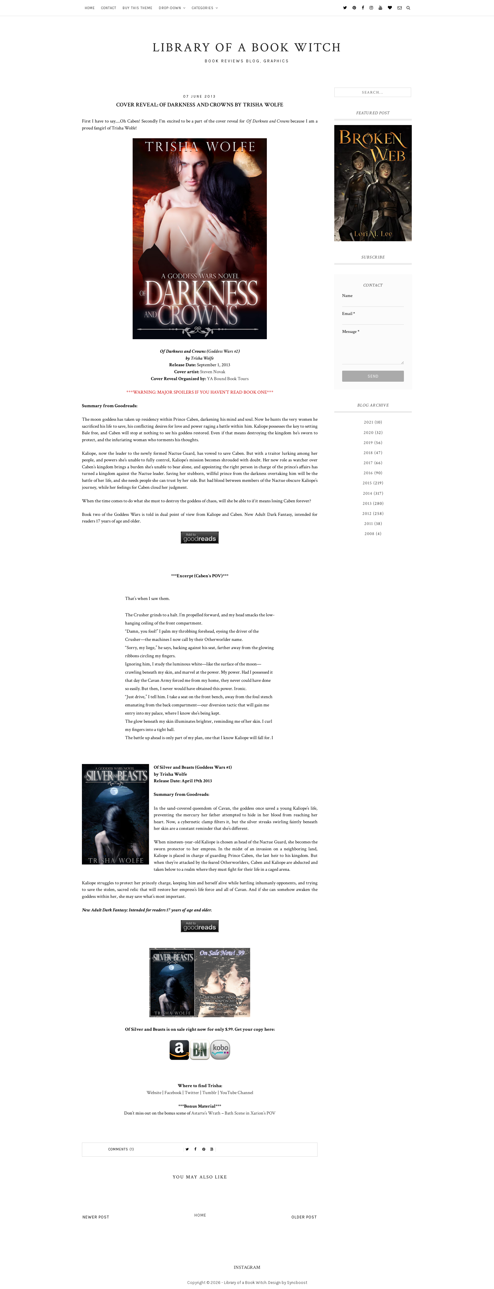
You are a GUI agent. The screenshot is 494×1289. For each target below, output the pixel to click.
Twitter (192, 1092)
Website (153, 1092)
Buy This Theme (137, 8)
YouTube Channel (236, 1092)
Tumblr (209, 1092)
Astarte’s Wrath (206, 1113)
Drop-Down (170, 8)
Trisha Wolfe (202, 358)
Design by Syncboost (287, 1282)
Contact (108, 8)
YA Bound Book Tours (228, 378)
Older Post (304, 1217)
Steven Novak (212, 371)
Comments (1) (121, 1149)
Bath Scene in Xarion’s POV (250, 1113)
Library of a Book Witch (245, 1282)
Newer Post (96, 1217)
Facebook (172, 1092)
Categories (203, 8)
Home (90, 8)
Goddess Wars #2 (223, 351)
